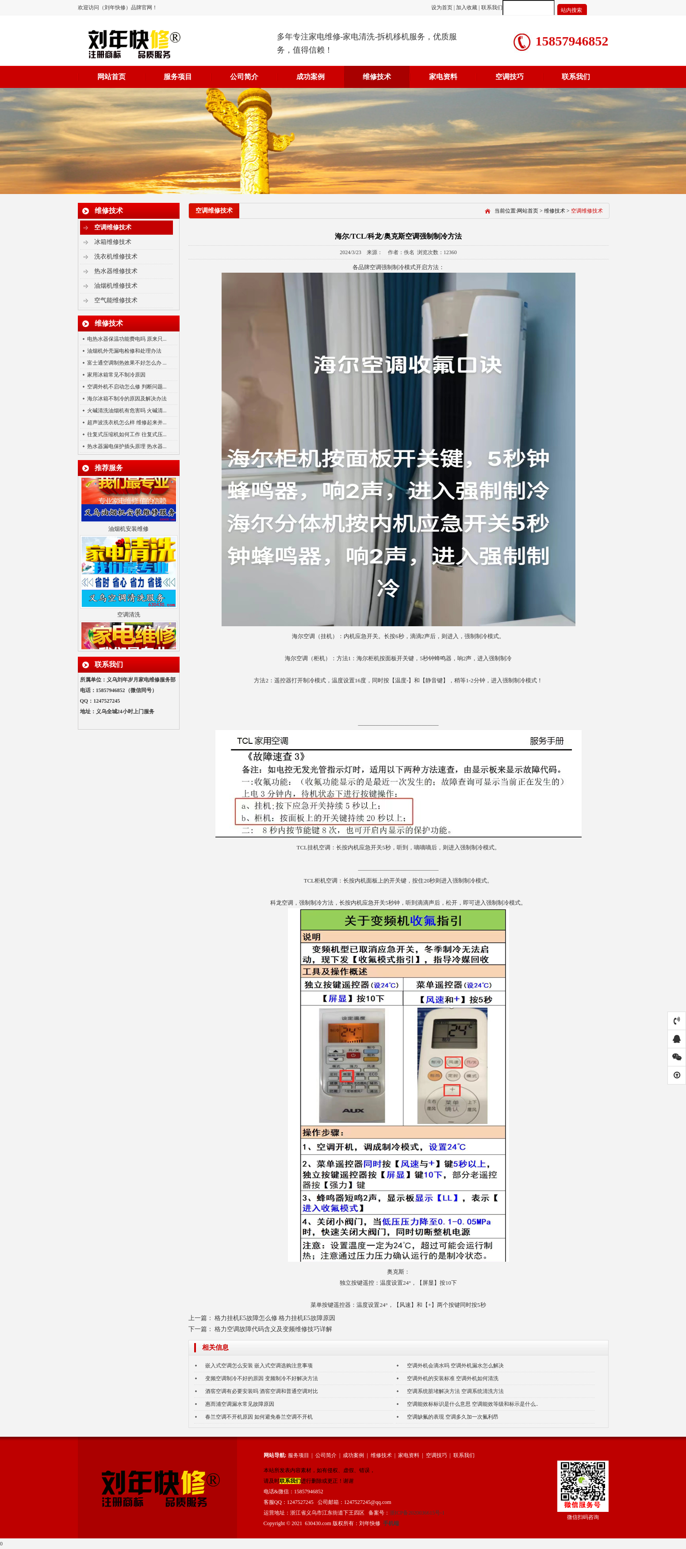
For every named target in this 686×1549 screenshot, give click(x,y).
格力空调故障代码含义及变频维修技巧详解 (273, 1329)
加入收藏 (466, 7)
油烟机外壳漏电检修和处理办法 (124, 351)
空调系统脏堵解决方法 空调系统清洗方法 (455, 1391)
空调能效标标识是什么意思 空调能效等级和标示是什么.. (472, 1404)
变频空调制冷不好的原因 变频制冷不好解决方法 (261, 1378)
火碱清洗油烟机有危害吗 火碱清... (127, 410)
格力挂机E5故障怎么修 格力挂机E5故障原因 (275, 1318)
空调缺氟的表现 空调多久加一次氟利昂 (452, 1417)
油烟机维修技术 (116, 285)
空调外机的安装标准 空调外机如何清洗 (452, 1378)
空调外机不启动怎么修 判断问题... (127, 387)
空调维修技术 (112, 227)
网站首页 (111, 76)
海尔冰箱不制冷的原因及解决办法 (127, 399)
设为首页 (442, 7)
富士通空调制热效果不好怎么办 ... (127, 363)
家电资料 (443, 76)
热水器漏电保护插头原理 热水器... (127, 446)
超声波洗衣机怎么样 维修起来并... (127, 422)
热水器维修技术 (116, 271)
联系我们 (491, 7)
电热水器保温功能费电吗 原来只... (127, 339)
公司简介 (244, 76)
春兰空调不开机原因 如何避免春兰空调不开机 (259, 1417)
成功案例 (310, 76)
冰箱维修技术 (112, 242)
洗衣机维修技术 (116, 256)
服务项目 (178, 76)
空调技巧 (509, 76)
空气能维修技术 (116, 300)
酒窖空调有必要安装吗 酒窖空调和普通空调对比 (261, 1391)
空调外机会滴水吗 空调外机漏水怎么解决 (455, 1366)
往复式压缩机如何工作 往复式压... (127, 434)
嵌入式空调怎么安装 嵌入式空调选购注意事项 (259, 1366)
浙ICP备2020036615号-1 (417, 1513)
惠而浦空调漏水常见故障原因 (239, 1404)
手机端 (391, 1523)
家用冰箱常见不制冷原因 (116, 375)
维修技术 (377, 76)
